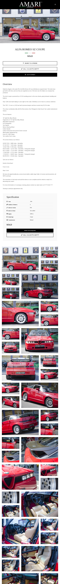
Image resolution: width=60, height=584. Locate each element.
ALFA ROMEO (30, 75)
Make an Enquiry (30, 230)
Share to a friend (30, 63)
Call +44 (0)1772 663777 (30, 69)
